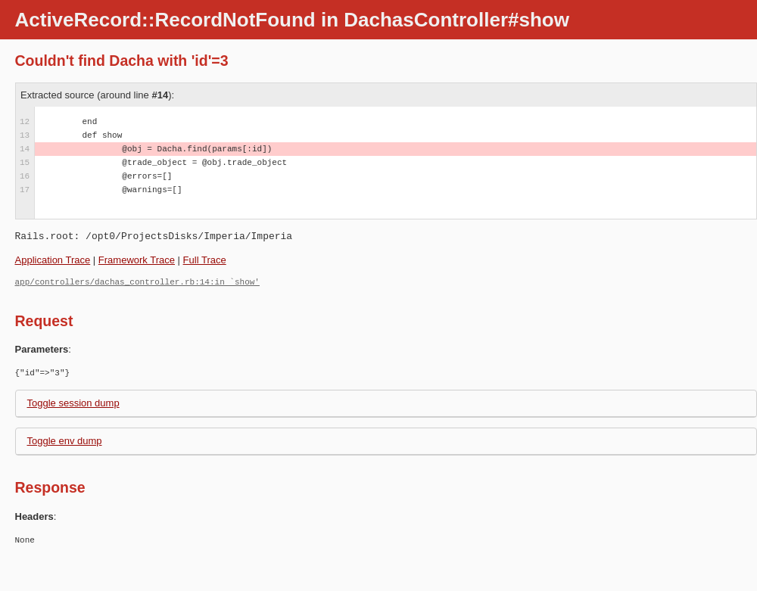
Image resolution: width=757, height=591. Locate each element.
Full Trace (204, 260)
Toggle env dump (64, 440)
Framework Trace (136, 260)
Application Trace (53, 260)
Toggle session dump (73, 403)
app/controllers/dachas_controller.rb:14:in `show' (137, 282)
